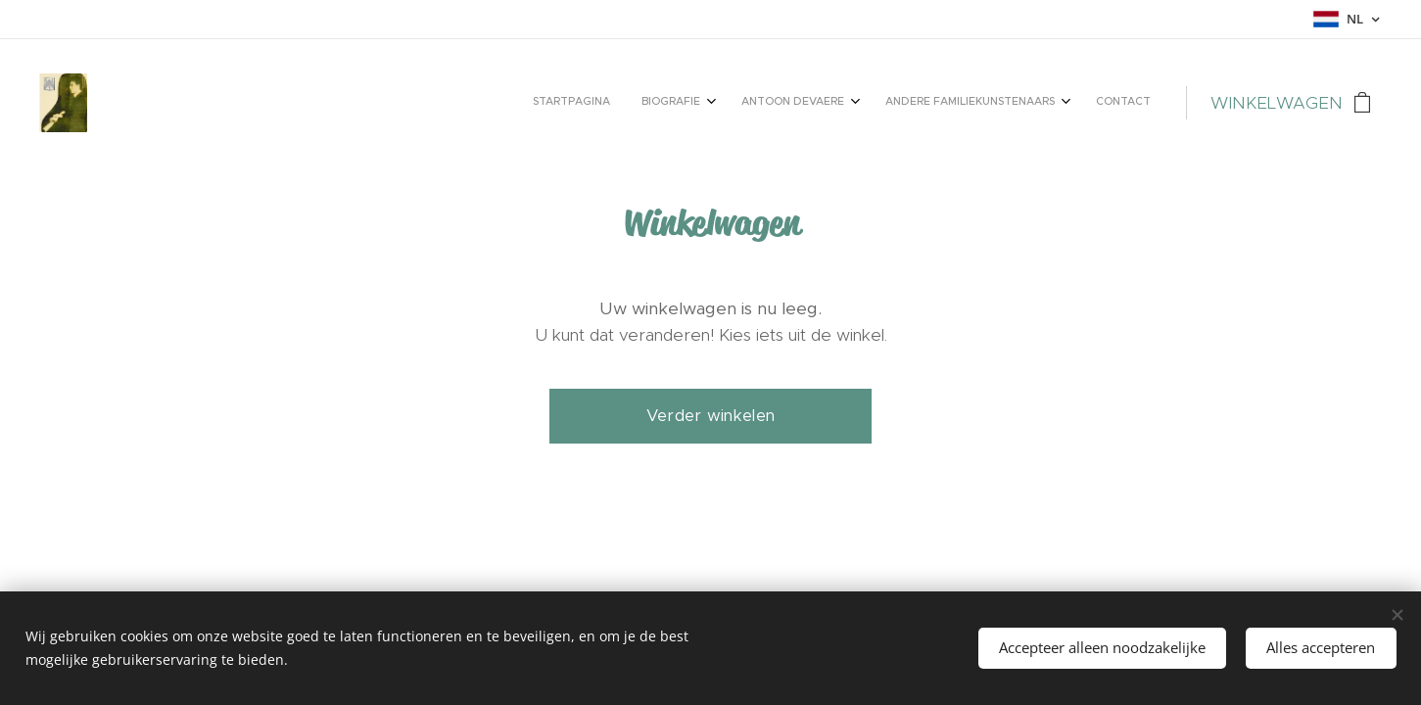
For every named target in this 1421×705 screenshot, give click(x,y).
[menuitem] (1001, 102)
